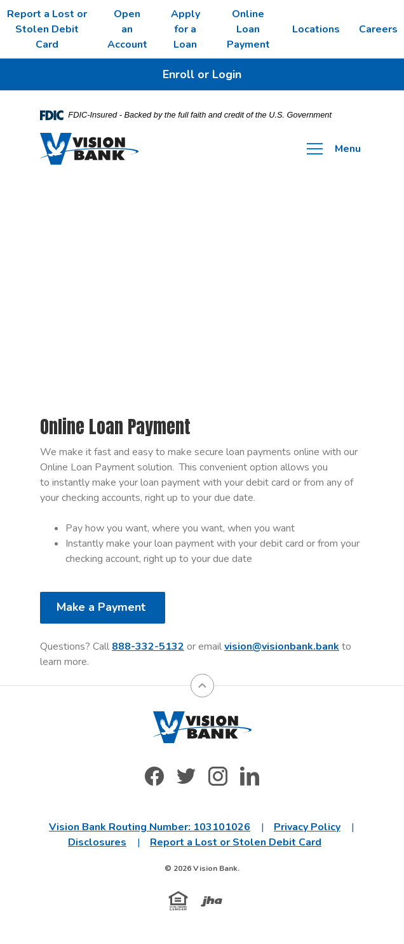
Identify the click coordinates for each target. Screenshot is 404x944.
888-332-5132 (148, 646)
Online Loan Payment (248, 29)
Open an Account (127, 29)
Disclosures (97, 842)
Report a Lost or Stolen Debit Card (47, 29)
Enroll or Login (202, 74)
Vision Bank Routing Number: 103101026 (149, 827)
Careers (378, 29)
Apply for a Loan (185, 29)
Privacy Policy (307, 827)
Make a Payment (103, 607)
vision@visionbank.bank (281, 646)
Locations (316, 29)
